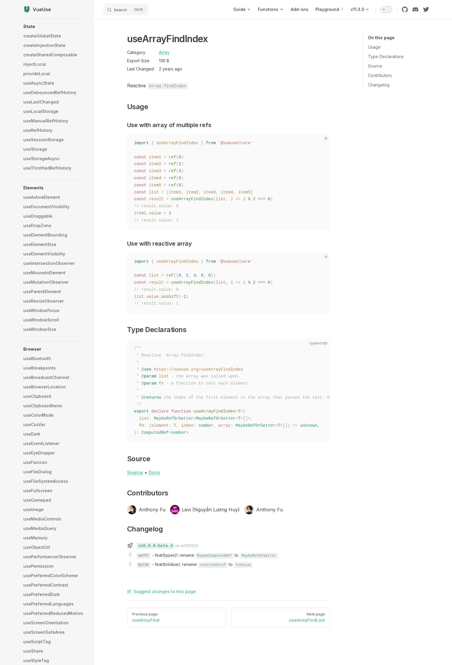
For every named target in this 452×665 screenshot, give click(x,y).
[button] (54, 26)
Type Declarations (386, 56)
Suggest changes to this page (161, 591)
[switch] (386, 9)
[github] (405, 9)
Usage (374, 47)
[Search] (125, 9)
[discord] (415, 9)
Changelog (378, 84)
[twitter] (426, 9)
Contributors (380, 75)
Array (164, 52)
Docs (154, 472)
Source (375, 65)
